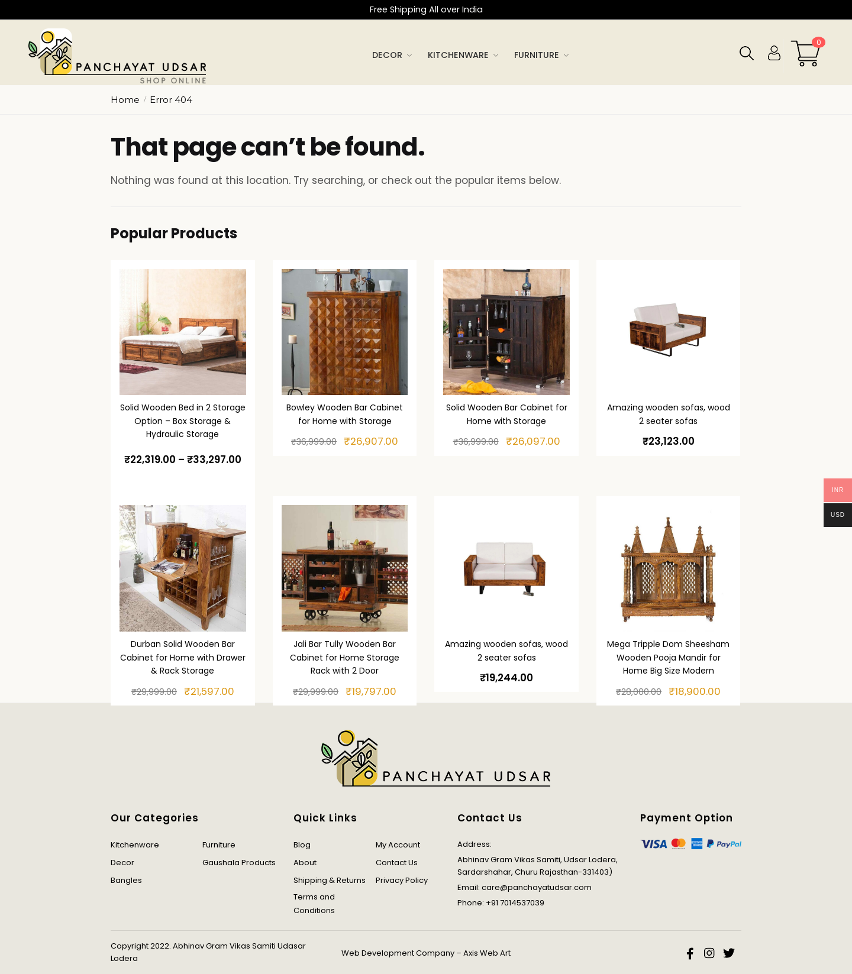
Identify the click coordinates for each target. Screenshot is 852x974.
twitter (728, 953)
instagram (710, 953)
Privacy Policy (402, 880)
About (305, 862)
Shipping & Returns (329, 880)
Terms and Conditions (314, 903)
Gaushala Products (239, 862)
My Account (398, 844)
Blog (302, 844)
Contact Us (397, 862)
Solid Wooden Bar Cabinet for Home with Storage (506, 414)
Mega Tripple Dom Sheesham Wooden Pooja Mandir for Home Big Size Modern (668, 657)
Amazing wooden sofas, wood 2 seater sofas (668, 414)
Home (125, 99)
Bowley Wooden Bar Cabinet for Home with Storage (344, 414)
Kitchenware (135, 844)
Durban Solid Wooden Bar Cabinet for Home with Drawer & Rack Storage (183, 657)
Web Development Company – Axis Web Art (426, 953)
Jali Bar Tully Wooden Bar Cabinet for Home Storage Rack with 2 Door (344, 657)
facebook (691, 953)
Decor (122, 862)
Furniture (218, 844)
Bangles (126, 880)
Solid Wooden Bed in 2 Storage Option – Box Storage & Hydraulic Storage (183, 421)
